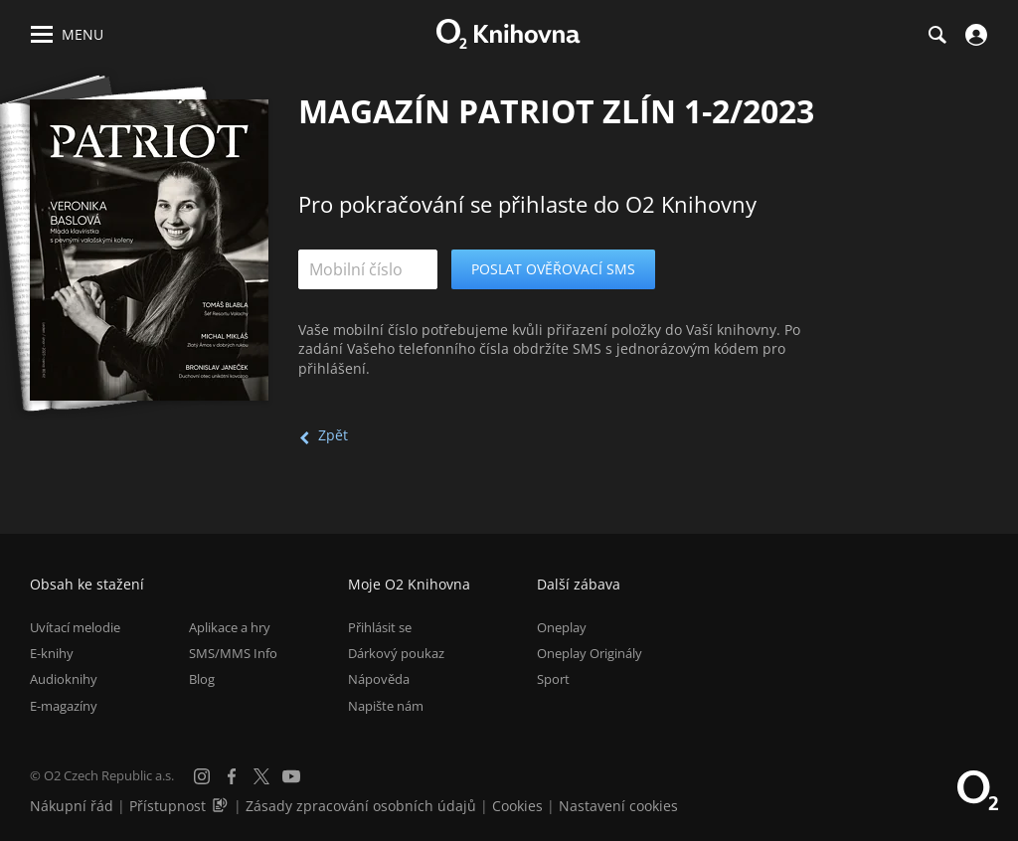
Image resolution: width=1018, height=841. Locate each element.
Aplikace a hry (229, 627)
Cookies (517, 805)
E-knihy (52, 653)
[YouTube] (291, 776)
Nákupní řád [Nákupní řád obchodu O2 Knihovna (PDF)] (71, 805)
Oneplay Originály (589, 653)
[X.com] (261, 776)
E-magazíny (63, 706)
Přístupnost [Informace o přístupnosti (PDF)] (167, 805)
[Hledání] (936, 35)
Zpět (333, 434)
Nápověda (379, 679)
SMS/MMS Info (233, 653)
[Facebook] (232, 776)
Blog (202, 679)
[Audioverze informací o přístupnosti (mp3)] (222, 805)
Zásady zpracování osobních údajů (361, 805)
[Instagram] (202, 776)
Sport (553, 679)
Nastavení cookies (618, 805)
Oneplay (562, 627)
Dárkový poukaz (396, 653)
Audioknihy (63, 679)
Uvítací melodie (75, 627)
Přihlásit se (380, 627)
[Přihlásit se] (973, 35)
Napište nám (386, 706)
